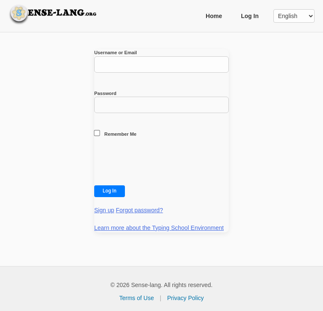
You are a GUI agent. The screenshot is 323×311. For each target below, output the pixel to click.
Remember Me (115, 133)
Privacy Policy (185, 298)
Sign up (104, 210)
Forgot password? (139, 210)
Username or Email (161, 61)
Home (214, 16)
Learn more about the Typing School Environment (159, 227)
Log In (250, 16)
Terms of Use (136, 298)
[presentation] (158, 163)
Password (161, 102)
